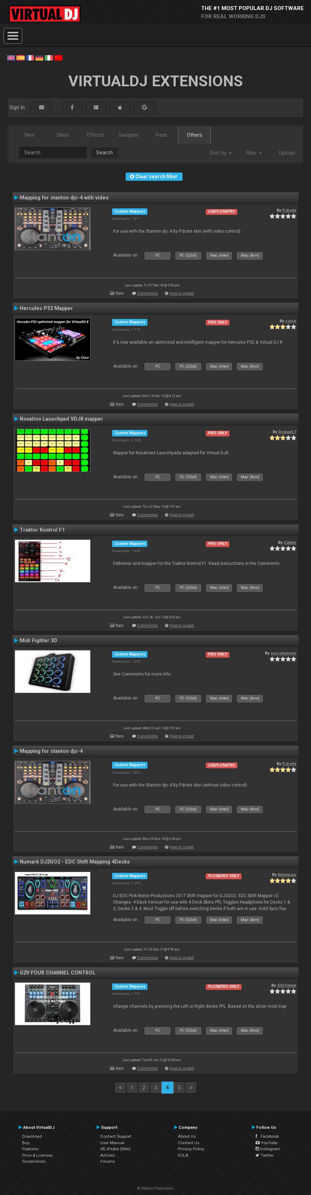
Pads (161, 135)
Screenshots (34, 1161)
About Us (187, 1136)
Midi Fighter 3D (38, 640)
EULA (183, 1155)
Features (30, 1148)
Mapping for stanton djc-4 (51, 751)
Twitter (265, 1155)
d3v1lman (286, 985)
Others (194, 135)
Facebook (267, 1136)
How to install (182, 293)
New (30, 135)
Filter (254, 153)
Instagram (268, 1148)
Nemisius (287, 874)
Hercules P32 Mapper (46, 308)
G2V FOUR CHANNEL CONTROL (58, 973)
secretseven (283, 652)
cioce (290, 320)
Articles (107, 1155)
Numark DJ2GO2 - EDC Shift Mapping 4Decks (75, 862)
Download (32, 1136)
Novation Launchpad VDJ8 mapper (61, 419)
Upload (287, 153)
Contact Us (188, 1142)
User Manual (112, 1142)
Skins (63, 135)
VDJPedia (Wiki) (115, 1148)
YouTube (266, 1142)
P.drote (289, 210)
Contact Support (115, 1136)
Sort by (221, 153)
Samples (128, 135)
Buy (26, 1142)
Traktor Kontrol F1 (42, 530)
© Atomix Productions (155, 1188)
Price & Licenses (37, 1155)
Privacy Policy (191, 1148)
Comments (147, 293)
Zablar (290, 542)
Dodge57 (287, 431)
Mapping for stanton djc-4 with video (64, 197)
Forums (107, 1161)
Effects (95, 135)
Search (104, 152)
